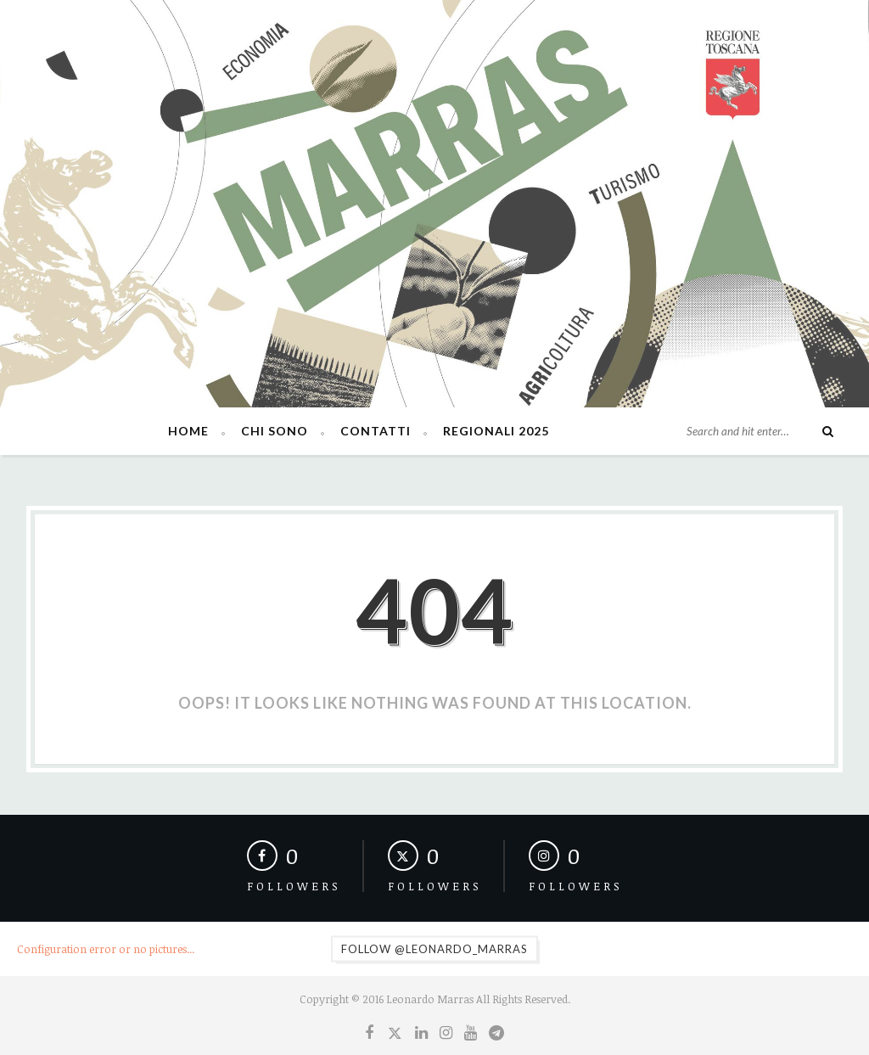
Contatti (375, 431)
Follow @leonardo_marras (434, 949)
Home (188, 431)
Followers (294, 886)
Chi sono (274, 431)
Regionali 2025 (496, 431)
